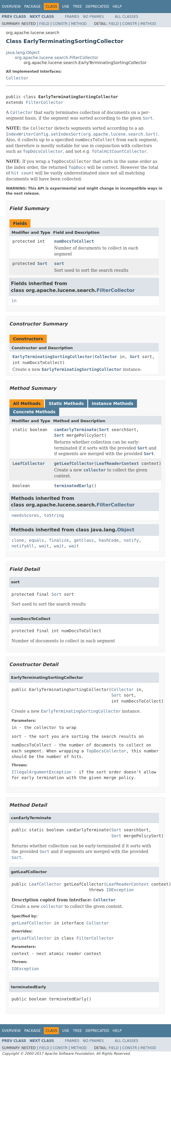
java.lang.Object (23, 52)
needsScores (25, 515)
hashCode (109, 540)
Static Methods (66, 403)
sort (59, 263)
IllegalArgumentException (41, 772)
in (14, 300)
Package (32, 6)
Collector (17, 78)
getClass (84, 540)
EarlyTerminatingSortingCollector (52, 356)
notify (131, 540)
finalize (59, 540)
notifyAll (23, 546)
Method (79, 24)
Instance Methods (112, 403)
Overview (11, 6)
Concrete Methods (34, 411)
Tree (77, 6)
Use (65, 6)
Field (44, 24)
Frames (72, 17)
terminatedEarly (72, 485)
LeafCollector (28, 463)
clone (18, 540)
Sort (42, 263)
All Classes (126, 17)
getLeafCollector (74, 463)
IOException (120, 889)
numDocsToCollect (74, 241)
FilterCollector (44, 102)
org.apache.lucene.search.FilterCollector (56, 57)
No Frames (93, 17)
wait (44, 546)
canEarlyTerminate (75, 429)
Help (117, 6)
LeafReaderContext (117, 463)
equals (36, 540)
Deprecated (97, 6)
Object (126, 530)
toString (54, 515)
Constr (60, 24)
